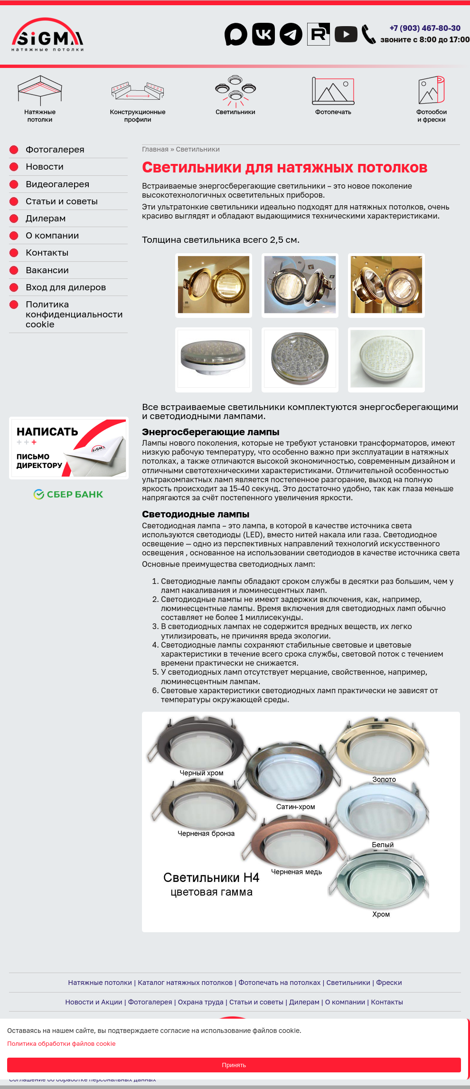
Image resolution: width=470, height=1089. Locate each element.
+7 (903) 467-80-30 (425, 28)
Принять (234, 1065)
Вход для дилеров (66, 286)
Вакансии (47, 269)
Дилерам (46, 217)
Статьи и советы (62, 200)
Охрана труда (201, 1002)
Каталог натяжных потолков (185, 982)
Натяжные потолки (100, 982)
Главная (155, 149)
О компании (52, 234)
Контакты (47, 252)
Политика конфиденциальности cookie (74, 313)
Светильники (349, 982)
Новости (45, 166)
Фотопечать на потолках (279, 982)
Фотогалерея (55, 148)
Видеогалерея (57, 183)
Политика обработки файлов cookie (61, 1043)
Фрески (389, 982)
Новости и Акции (93, 1002)
